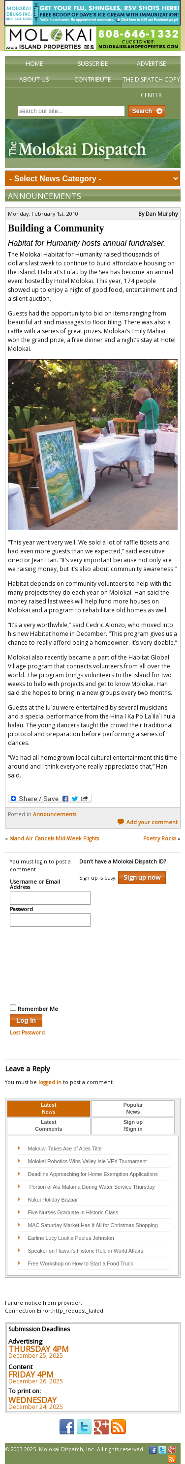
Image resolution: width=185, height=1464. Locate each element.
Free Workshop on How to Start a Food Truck (80, 1263)
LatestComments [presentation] (48, 1125)
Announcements (44, 196)
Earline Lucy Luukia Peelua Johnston (71, 1238)
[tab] (49, 1108)
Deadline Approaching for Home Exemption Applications (92, 1174)
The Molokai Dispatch (93, 143)
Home (34, 63)
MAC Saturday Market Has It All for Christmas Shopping (92, 1225)
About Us (34, 79)
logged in (50, 1082)
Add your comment (147, 822)
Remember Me (34, 1008)
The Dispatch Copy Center (151, 87)
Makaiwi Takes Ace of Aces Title (64, 1148)
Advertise (151, 63)
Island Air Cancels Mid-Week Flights (54, 838)
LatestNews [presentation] (48, 1108)
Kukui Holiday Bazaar (53, 1200)
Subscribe (93, 63)
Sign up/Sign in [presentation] (133, 1125)
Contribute (92, 79)
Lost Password (27, 1032)
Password (21, 910)
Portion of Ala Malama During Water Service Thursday (91, 1187)
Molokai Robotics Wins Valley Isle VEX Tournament (87, 1161)
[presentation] (50, 964)
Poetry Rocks (159, 838)
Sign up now (141, 877)
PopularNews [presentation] (133, 1108)
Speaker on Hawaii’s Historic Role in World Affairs (85, 1251)
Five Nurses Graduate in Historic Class (73, 1212)
